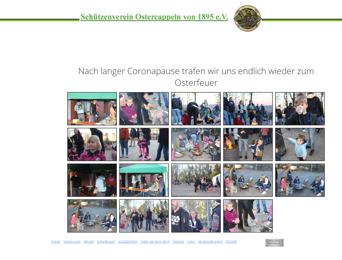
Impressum (72, 241)
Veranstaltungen (210, 241)
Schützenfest (128, 241)
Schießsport (106, 241)
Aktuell (89, 241)
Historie (178, 241)
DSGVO (231, 241)
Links (191, 241)
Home (55, 241)
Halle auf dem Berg (155, 241)
